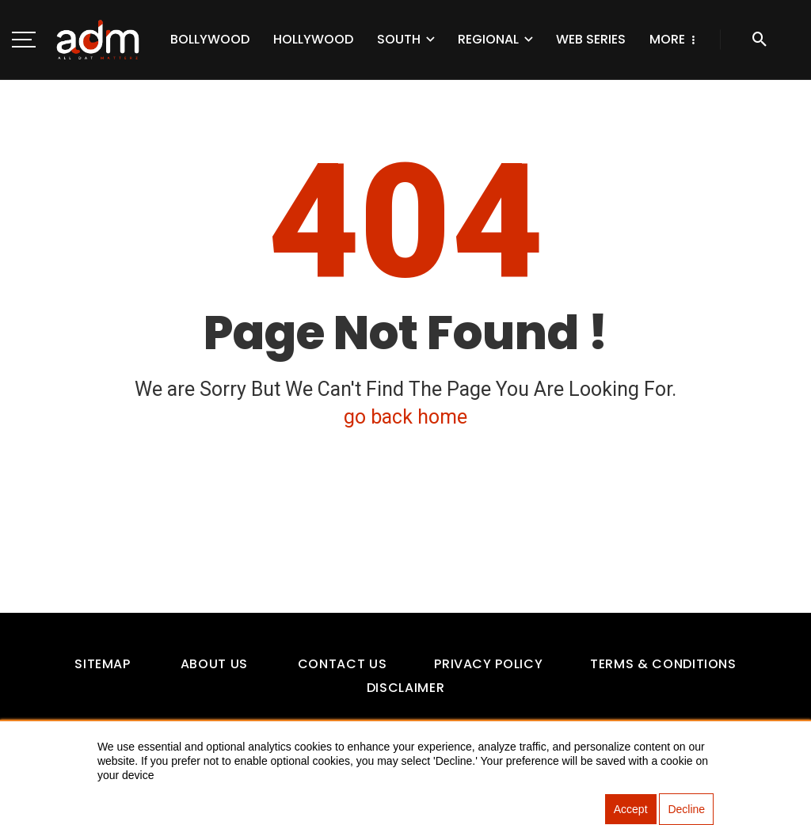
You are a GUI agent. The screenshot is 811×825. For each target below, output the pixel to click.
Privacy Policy (488, 664)
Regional (488, 39)
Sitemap (102, 664)
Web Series (591, 39)
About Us (214, 664)
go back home (405, 416)
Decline (686, 809)
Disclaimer (405, 688)
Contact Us (342, 664)
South (399, 39)
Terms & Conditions (663, 664)
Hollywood (313, 39)
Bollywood (209, 39)
